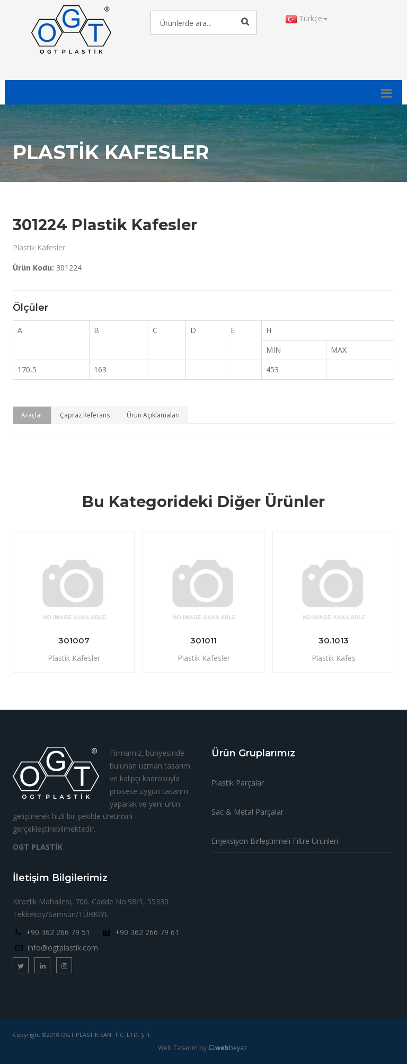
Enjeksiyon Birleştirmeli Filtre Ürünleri (274, 841)
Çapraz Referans (85, 415)
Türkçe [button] (307, 18)
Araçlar (32, 415)
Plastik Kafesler (39, 247)
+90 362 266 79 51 (58, 932)
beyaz (227, 1047)
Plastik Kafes (334, 658)
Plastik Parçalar (237, 783)
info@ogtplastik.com (63, 948)
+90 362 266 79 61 (147, 932)
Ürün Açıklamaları (153, 415)
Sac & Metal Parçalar (247, 812)
